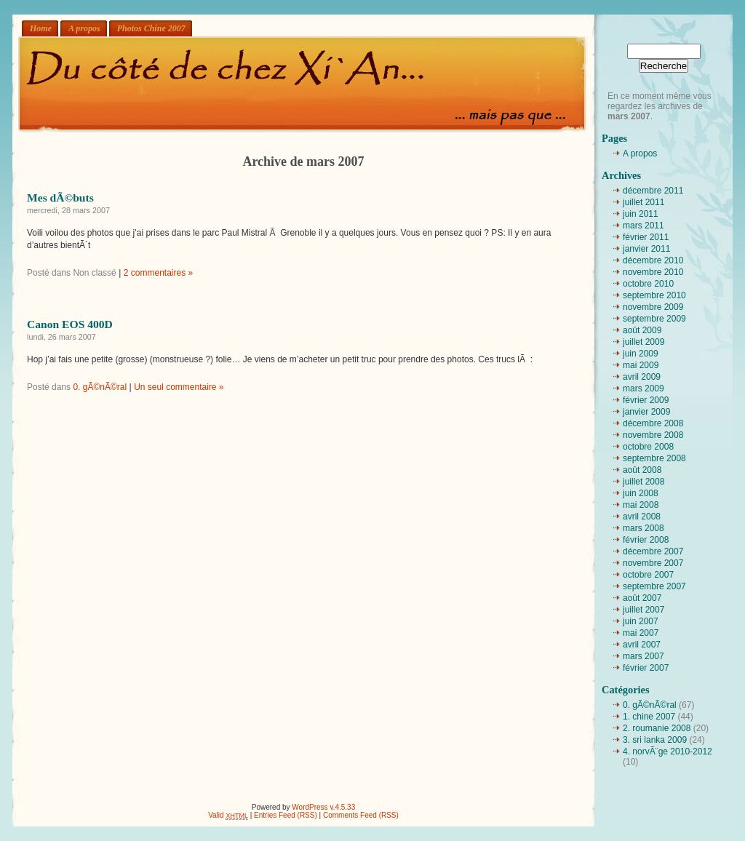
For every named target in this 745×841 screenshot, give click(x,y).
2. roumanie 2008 (656, 728)
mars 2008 (643, 528)
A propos (84, 28)
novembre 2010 (653, 272)
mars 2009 (643, 388)
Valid (228, 815)
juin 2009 (640, 353)
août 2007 (642, 598)
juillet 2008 (643, 482)
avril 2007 (642, 644)
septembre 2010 (654, 295)
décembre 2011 (653, 191)
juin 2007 (640, 621)
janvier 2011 (646, 249)
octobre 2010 (648, 284)
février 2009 (646, 400)
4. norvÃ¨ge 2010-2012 (667, 751)
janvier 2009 (646, 412)
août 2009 (642, 330)
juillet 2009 (643, 342)
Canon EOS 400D (70, 324)
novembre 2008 (653, 435)
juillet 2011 (643, 202)
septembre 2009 (654, 319)
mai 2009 (640, 365)
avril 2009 (642, 377)
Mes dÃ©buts (60, 197)
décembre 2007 (653, 551)
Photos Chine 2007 (151, 28)
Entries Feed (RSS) (285, 815)
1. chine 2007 (649, 717)
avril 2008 (642, 516)
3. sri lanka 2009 (655, 740)
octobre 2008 (648, 447)
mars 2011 (643, 225)
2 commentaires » (158, 273)
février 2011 (646, 237)
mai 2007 (640, 633)
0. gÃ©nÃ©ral (100, 387)
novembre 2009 (653, 307)
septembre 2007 (654, 586)
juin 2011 (640, 214)
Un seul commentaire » (178, 387)
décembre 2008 (653, 423)
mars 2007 (643, 656)
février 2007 (646, 668)
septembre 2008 (654, 458)
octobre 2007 (648, 575)
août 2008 (642, 470)
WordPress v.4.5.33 (323, 807)
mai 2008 (640, 505)
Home (41, 28)
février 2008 (646, 540)
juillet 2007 (643, 610)
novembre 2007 (653, 563)
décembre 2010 (653, 260)
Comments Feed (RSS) (361, 815)
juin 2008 (640, 493)
